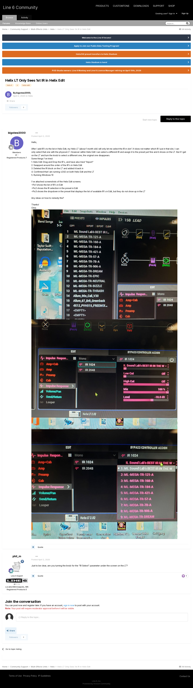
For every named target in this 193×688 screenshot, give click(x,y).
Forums (6, 23)
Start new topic (150, 119)
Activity (24, 17)
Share (11, 101)
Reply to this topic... (29, 617)
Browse (9, 17)
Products (102, 6)
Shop (171, 6)
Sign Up (185, 13)
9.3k (17, 584)
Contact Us (185, 676)
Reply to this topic (175, 119)
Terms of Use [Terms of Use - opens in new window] (15, 676)
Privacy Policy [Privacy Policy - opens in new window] (30, 676)
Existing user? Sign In (166, 13)
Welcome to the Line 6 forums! (96, 37)
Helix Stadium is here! (96, 62)
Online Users (42, 23)
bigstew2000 (23, 93)
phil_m (17, 556)
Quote (40, 547)
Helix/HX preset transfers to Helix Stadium (96, 54)
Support (158, 6)
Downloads (141, 6)
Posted (40, 136)
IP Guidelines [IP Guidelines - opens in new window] (44, 676)
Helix (30, 96)
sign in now (69, 605)
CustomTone (121, 6)
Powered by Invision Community (96, 684)
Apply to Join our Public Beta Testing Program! (96, 46)
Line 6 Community (20, 7)
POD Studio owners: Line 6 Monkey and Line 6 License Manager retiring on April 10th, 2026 (96, 70)
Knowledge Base (23, 23)
